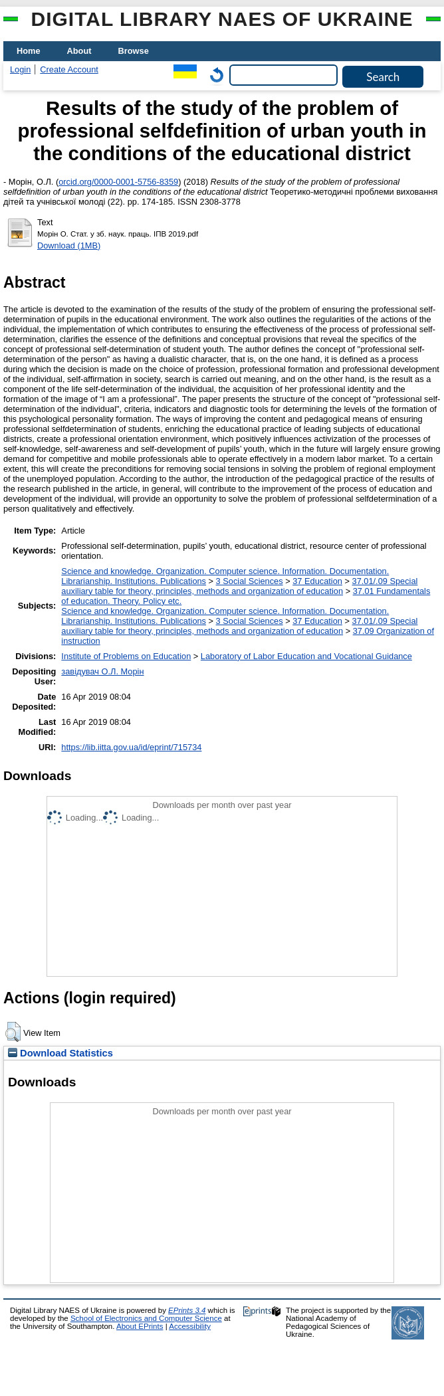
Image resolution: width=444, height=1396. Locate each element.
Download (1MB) (68, 245)
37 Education (317, 581)
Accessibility (190, 1326)
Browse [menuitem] (133, 51)
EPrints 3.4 (186, 1310)
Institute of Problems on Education (126, 656)
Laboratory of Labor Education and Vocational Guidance (306, 656)
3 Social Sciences (249, 581)
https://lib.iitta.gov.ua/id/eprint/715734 (131, 747)
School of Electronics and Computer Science (146, 1318)
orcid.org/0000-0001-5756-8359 (118, 182)
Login (20, 69)
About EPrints (139, 1326)
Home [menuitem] (29, 51)
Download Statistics (60, 1053)
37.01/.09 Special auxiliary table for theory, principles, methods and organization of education (239, 586)
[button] (13, 1032)
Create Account (69, 69)
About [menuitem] (79, 51)
